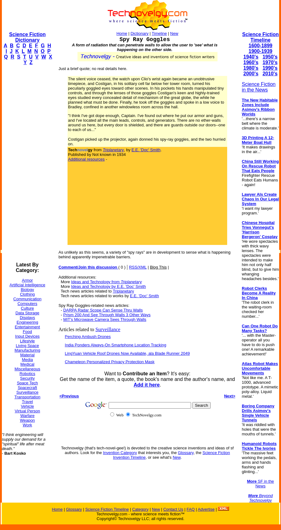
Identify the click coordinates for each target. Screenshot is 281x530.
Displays (27, 317)
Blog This (158, 267)
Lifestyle (27, 341)
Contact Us (173, 509)
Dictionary (139, 33)
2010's (270, 73)
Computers (27, 303)
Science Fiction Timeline (260, 37)
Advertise (206, 509)
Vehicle (27, 406)
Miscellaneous (27, 369)
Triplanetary (123, 291)
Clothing (27, 294)
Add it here (146, 384)
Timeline (159, 33)
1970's (270, 62)
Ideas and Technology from (106, 281)
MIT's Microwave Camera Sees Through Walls (104, 319)
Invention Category (120, 452)
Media (27, 359)
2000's (250, 73)
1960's (250, 62)
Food (27, 331)
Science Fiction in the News (259, 87)
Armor (27, 280)
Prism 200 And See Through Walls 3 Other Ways (107, 314)
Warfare (27, 415)
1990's (270, 68)
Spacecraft (27, 387)
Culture (27, 308)
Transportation (27, 397)
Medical (28, 364)
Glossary (186, 452)
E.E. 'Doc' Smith (146, 150)
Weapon (27, 420)
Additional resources (86, 159)
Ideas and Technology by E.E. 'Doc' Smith (108, 286)
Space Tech (27, 383)
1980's (250, 68)
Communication (27, 299)
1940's (250, 56)
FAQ (191, 509)
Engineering (27, 322)
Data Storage (28, 313)
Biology (27, 289)
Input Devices (27, 336)
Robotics (27, 373)
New (174, 33)
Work (27, 425)
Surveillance (27, 392)
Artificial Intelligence (27, 285)
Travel (27, 401)
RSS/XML (138, 267)
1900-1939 (261, 51)
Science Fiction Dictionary (27, 37)
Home (121, 33)
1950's (270, 56)
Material (27, 355)
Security (27, 378)
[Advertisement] (27, 163)
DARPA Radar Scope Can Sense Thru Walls (103, 310)
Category (140, 509)
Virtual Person (27, 411)
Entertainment (27, 327)
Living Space (27, 345)
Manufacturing (27, 350)
